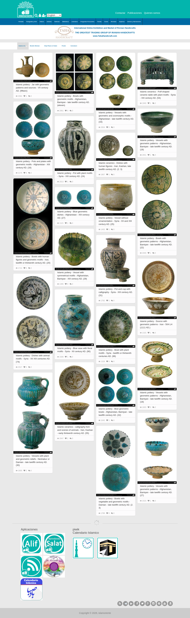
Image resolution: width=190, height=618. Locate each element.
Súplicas (122, 21)
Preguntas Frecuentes (87, 21)
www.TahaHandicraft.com (105, 36)
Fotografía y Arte (31, 21)
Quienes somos (152, 13)
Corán (106, 21)
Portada (21, 21)
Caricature (74, 46)
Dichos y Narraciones (134, 21)
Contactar (120, 13)
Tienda (99, 21)
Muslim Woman (36, 46)
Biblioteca (65, 21)
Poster (65, 46)
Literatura (74, 21)
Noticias (57, 21)
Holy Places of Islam (51, 46)
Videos (42, 21)
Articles (49, 21)
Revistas (113, 21)
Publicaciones (134, 13)
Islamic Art (23, 46)
